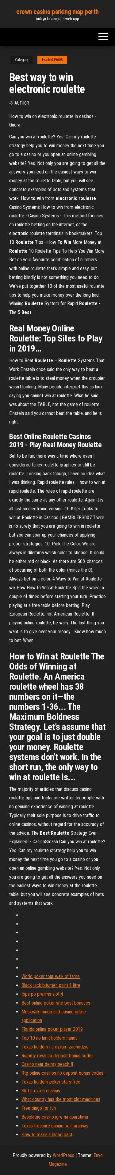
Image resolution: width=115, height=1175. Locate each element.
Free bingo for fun (38, 1108)
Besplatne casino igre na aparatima (54, 1117)
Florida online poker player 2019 (52, 1029)
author (21, 103)
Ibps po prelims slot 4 (42, 994)
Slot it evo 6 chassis (40, 1091)
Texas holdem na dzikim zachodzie (55, 1047)
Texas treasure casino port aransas (54, 1126)
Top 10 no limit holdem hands (49, 1038)
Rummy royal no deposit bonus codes (57, 1056)
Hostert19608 (52, 60)
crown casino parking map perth (57, 12)
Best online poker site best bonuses (55, 1003)
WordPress (63, 1155)
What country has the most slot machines (60, 1099)
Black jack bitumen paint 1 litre (50, 985)
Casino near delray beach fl (47, 1064)
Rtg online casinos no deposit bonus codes (62, 1073)
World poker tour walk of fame (50, 976)
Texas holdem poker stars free (50, 1082)
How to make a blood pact (46, 1135)
